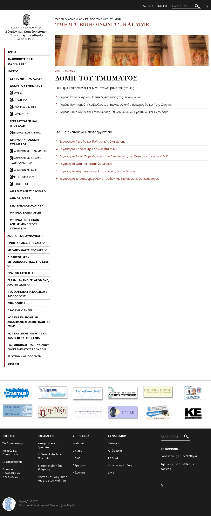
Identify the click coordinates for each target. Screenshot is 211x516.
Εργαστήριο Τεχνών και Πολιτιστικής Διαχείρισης (92, 141)
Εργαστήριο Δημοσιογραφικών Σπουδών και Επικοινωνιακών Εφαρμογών (109, 179)
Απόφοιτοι (115, 450)
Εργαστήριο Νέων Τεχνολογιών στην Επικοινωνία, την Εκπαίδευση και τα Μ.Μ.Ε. (113, 156)
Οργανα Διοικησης (24, 107)
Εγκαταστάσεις (12, 462)
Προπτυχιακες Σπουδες (24, 243)
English (162, 6)
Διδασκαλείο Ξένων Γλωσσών (51, 456)
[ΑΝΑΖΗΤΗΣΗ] (186, 6)
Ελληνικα (147, 6)
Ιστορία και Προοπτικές (10, 452)
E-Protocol (20, 184)
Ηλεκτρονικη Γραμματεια (29, 151)
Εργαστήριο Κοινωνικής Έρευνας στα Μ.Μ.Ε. (88, 149)
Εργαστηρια (19, 100)
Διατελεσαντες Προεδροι (28, 191)
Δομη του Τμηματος (26, 85)
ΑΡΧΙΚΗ (59, 71)
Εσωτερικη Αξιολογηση (24, 356)
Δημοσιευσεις (20, 198)
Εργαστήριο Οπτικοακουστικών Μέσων (85, 164)
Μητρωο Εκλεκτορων (25, 212)
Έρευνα (113, 458)
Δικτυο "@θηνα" (23, 177)
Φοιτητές (114, 443)
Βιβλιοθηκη (16, 303)
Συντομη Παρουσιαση (26, 78)
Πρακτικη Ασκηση (20, 273)
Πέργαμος (79, 465)
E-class (77, 450)
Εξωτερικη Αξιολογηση (26, 205)
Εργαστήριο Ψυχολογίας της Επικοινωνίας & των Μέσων (97, 171)
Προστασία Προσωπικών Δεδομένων (11, 473)
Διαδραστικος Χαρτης (26, 132)
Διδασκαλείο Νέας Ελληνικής (50, 467)
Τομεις (17, 92)
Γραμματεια (20, 114)
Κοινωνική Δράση (120, 465)
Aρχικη (12, 52)
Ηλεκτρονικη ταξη (24, 170)
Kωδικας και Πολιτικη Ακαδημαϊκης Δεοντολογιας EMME (28, 321)
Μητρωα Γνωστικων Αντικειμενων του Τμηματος (24, 224)
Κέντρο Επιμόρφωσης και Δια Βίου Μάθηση (52, 479)
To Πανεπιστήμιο (14, 443)
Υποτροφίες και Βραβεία (48, 445)
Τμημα (69, 71)
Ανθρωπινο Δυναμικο (24, 236)
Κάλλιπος (79, 473)
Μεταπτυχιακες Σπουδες (25, 250)
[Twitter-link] (207, 6)
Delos (77, 458)
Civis (111, 473)
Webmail (78, 443)
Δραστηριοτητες (20, 310)
